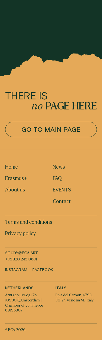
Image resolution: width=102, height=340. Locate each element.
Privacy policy (20, 233)
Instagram (16, 270)
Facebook (42, 270)
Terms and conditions (28, 222)
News (59, 167)
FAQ (57, 178)
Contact (62, 201)
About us (15, 190)
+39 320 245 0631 (21, 259)
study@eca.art (21, 253)
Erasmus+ (16, 178)
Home (11, 167)
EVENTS (62, 190)
